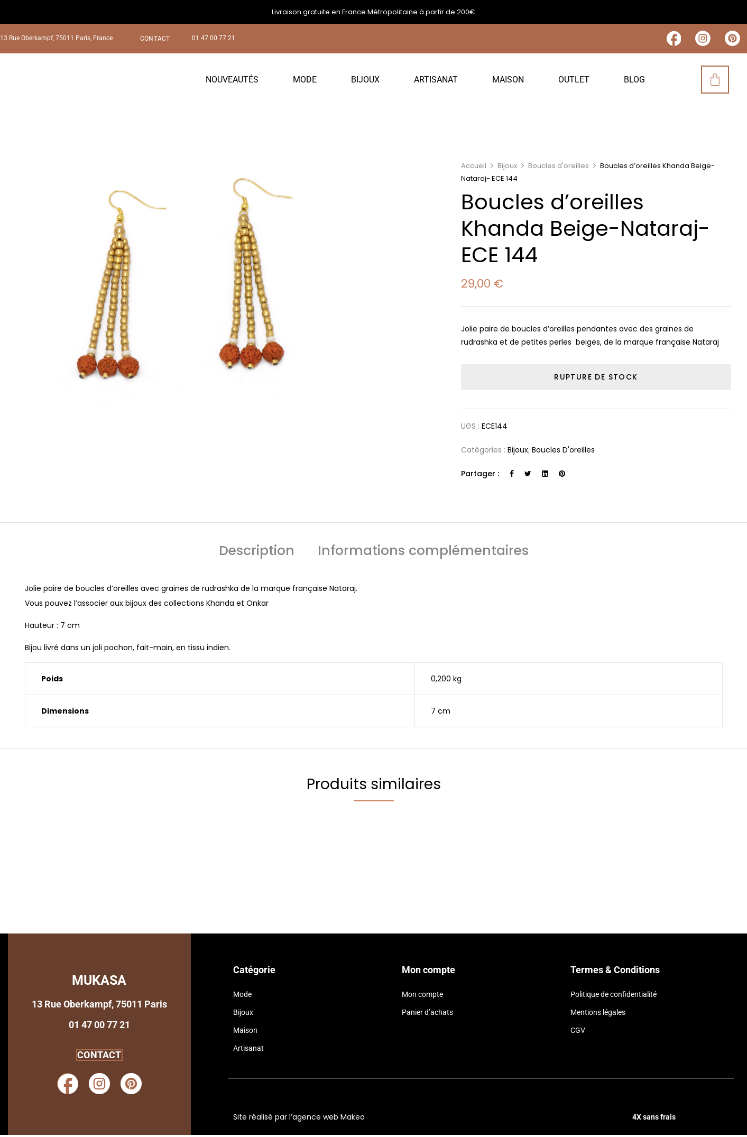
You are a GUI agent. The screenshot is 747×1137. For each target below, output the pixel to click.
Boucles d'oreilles (558, 168)
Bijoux (365, 82)
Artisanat (436, 82)
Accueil (473, 168)
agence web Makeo (328, 1119)
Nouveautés (232, 82)
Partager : (480, 476)
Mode (305, 82)
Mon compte (422, 996)
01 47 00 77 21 (213, 39)
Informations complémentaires (423, 554)
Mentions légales (597, 1014)
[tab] (256, 554)
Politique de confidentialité (613, 996)
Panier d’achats (427, 1014)
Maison (508, 82)
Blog (634, 82)
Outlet (573, 82)
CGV (577, 1032)
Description (256, 554)
